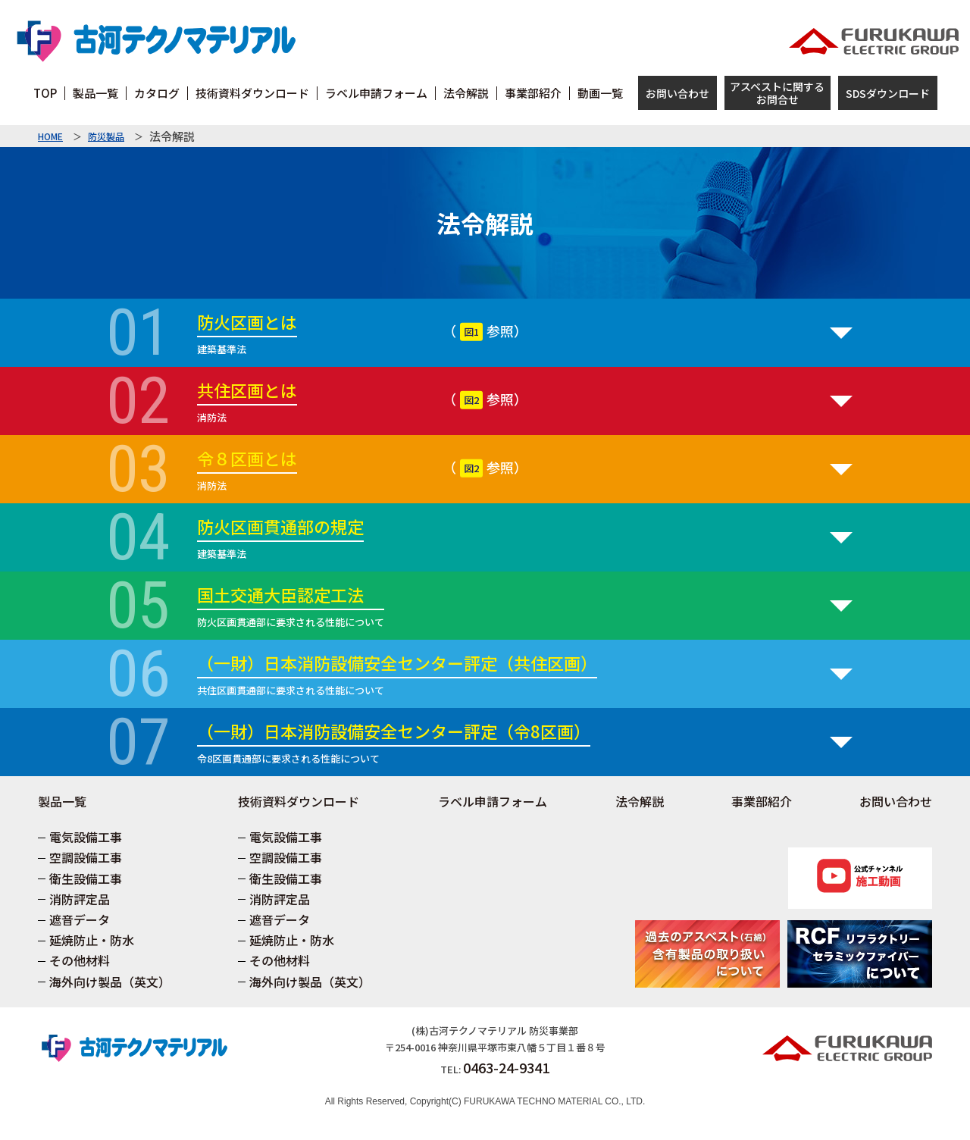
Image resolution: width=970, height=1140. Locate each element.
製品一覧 (62, 801)
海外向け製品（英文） (110, 981)
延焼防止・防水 (91, 940)
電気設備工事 (85, 837)
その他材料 (79, 960)
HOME (50, 136)
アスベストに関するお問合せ (777, 93)
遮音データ (79, 919)
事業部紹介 (761, 801)
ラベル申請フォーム (492, 801)
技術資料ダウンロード (298, 801)
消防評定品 (79, 899)
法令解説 (639, 801)
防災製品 (106, 136)
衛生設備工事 (85, 878)
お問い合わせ (677, 93)
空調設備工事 (85, 857)
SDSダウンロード (888, 93)
